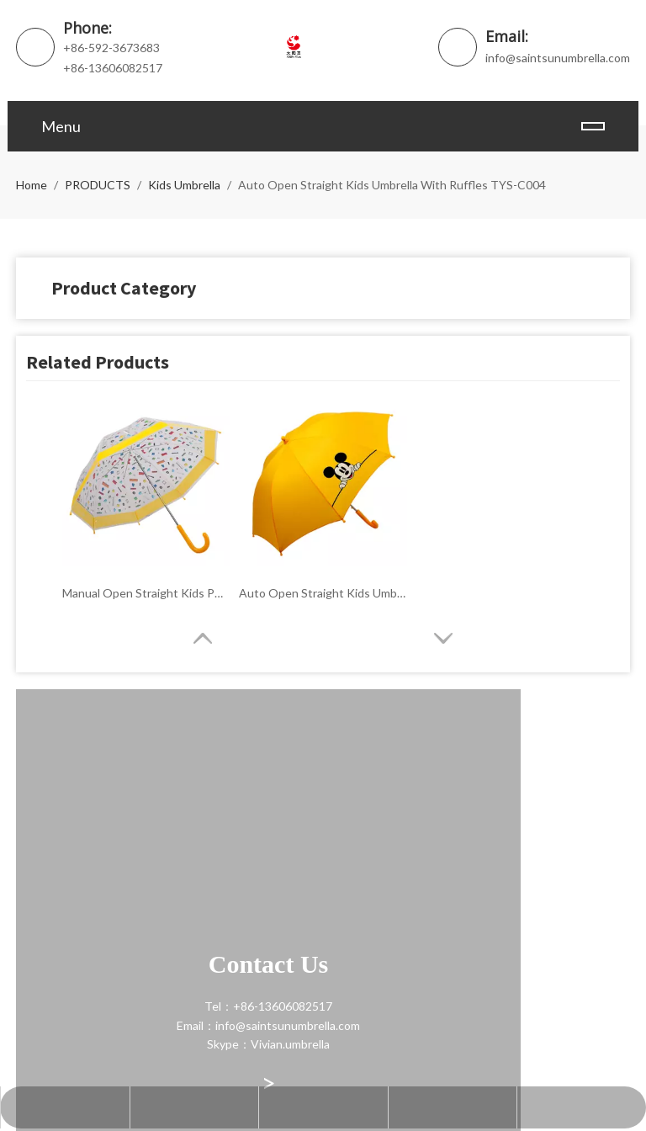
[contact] (29, 705)
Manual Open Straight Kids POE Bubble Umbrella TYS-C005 (146, 593)
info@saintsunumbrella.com (557, 57)
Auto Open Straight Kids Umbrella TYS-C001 (323, 593)
